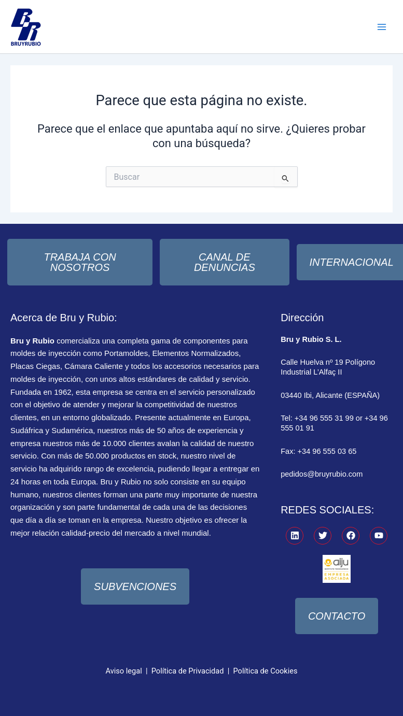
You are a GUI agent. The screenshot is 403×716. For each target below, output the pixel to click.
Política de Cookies (265, 671)
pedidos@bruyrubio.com (322, 474)
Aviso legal (124, 671)
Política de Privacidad (187, 671)
